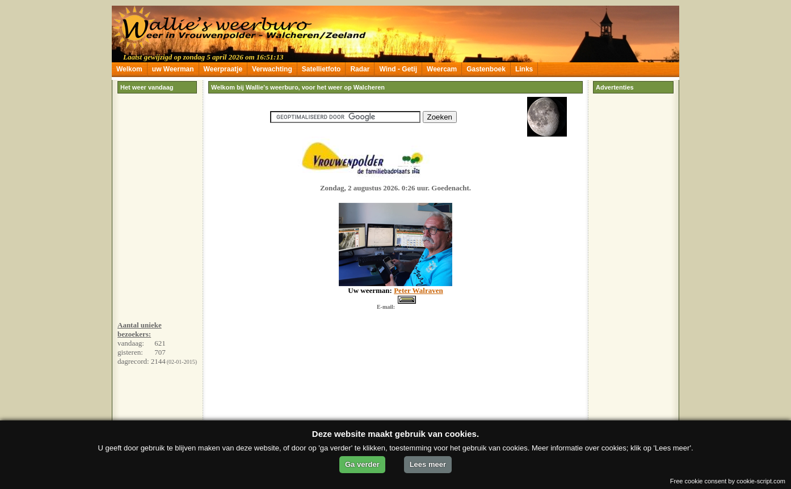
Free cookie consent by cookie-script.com (727, 481)
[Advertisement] (157, 233)
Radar (359, 69)
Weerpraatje (223, 69)
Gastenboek (486, 69)
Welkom (129, 69)
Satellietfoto (321, 69)
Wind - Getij (398, 69)
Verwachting (272, 69)
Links (524, 69)
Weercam (442, 69)
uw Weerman (173, 69)
